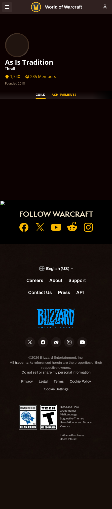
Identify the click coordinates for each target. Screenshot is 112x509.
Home (56, 171)
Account (56, 178)
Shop (56, 185)
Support (56, 192)
